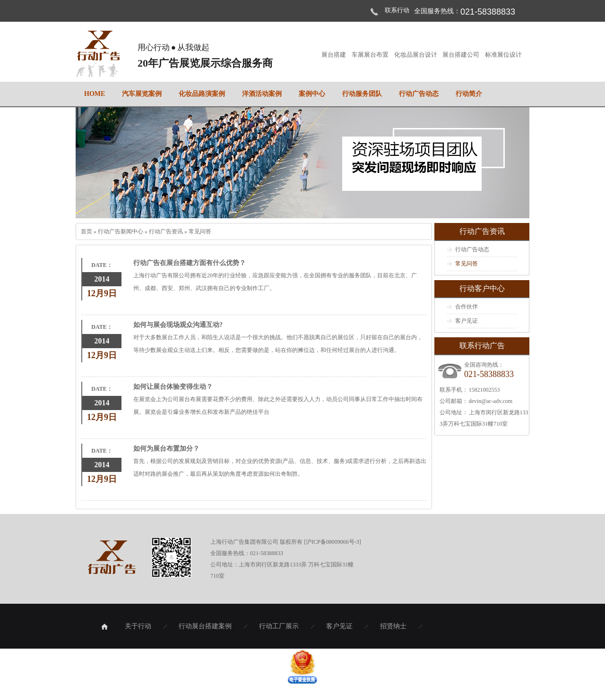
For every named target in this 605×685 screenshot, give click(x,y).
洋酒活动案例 (262, 93)
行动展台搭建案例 (205, 626)
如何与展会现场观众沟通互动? (178, 324)
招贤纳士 (393, 626)
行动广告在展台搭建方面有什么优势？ (189, 262)
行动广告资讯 (166, 231)
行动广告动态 (419, 93)
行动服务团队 (362, 93)
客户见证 (466, 320)
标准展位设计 (503, 54)
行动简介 (469, 93)
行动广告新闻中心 (121, 231)
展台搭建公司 (461, 54)
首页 (87, 231)
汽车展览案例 (142, 93)
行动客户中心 (482, 288)
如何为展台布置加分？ (166, 448)
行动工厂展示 (279, 626)
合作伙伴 (466, 306)
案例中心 (312, 93)
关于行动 (138, 626)
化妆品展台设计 (416, 54)
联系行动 (397, 10)
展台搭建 (334, 54)
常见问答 (200, 231)
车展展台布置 (370, 54)
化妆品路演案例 (202, 93)
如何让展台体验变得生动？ (173, 386)
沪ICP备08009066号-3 (332, 542)
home (94, 93)
